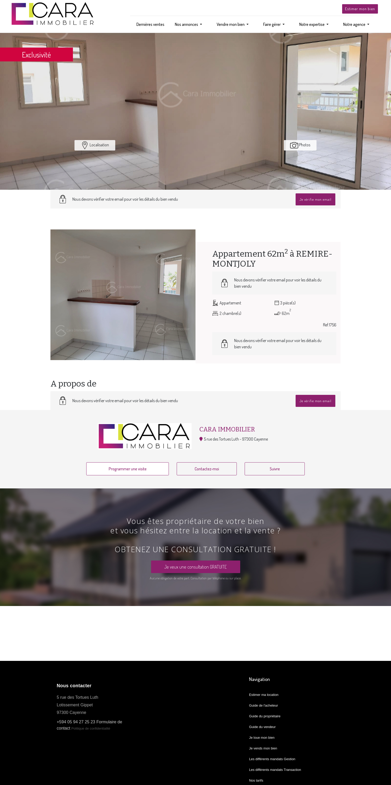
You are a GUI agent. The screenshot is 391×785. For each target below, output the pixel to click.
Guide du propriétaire (264, 716)
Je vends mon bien (263, 748)
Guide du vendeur (262, 727)
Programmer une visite (128, 468)
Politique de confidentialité (91, 728)
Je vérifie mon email (315, 199)
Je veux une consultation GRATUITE (195, 567)
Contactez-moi (207, 468)
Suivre (275, 468)
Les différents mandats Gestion (272, 759)
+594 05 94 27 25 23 (76, 722)
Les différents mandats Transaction (275, 770)
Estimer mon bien (360, 8)
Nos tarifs (256, 780)
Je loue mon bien (261, 738)
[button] (188, 24)
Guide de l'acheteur (263, 705)
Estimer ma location (263, 695)
